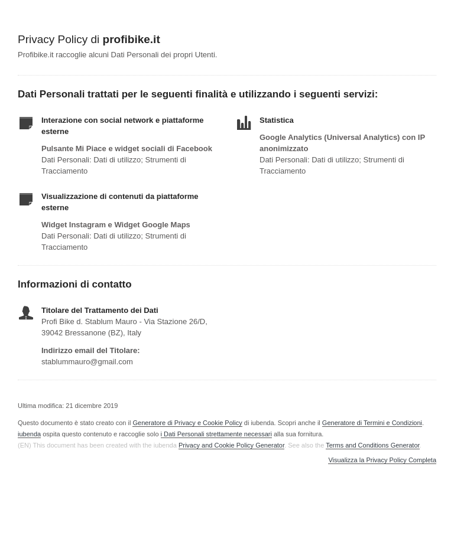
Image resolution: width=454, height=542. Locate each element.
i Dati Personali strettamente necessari (216, 433)
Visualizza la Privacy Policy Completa (382, 460)
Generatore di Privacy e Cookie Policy (187, 422)
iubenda (29, 433)
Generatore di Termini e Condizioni (372, 422)
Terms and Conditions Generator (372, 445)
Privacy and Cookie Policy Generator (231, 445)
